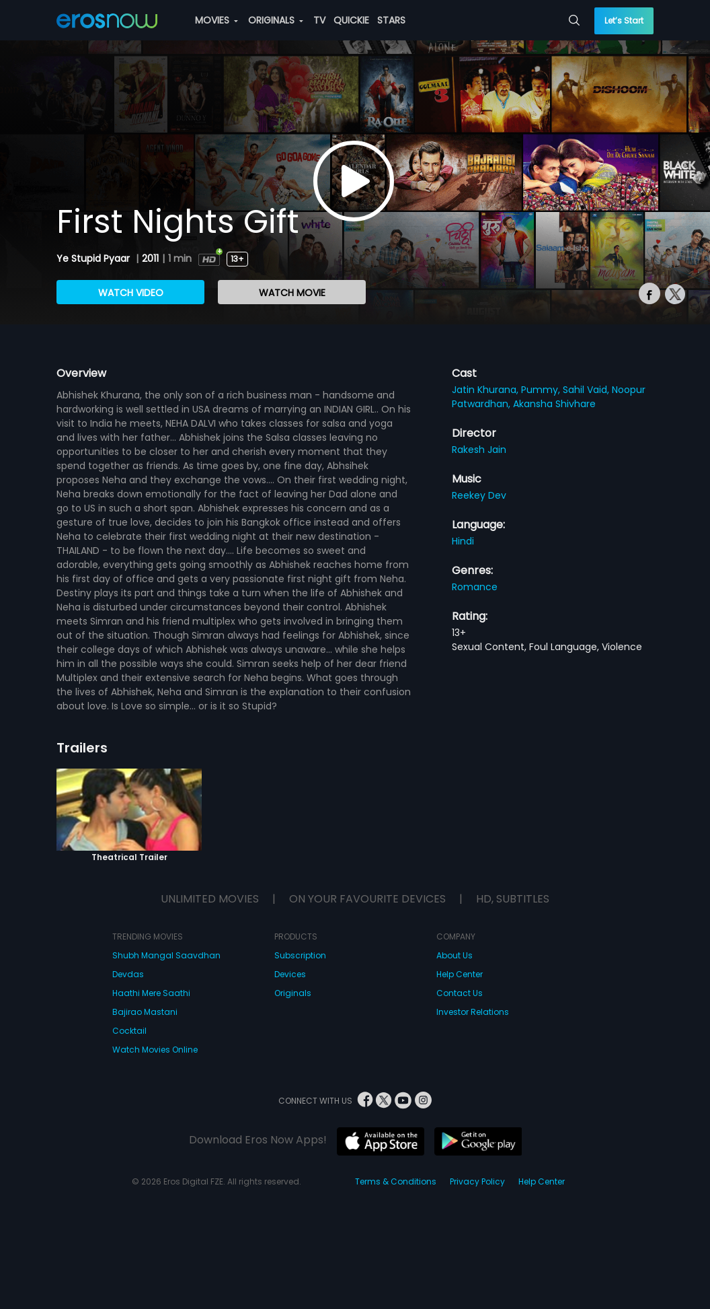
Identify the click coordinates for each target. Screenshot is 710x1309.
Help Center (459, 974)
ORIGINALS (275, 20)
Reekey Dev (479, 495)
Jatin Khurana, (486, 389)
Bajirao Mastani (145, 1012)
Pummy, (542, 389)
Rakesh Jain (479, 449)
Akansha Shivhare (554, 404)
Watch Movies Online (155, 1049)
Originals (292, 993)
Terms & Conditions (395, 1181)
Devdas (128, 974)
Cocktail (129, 1030)
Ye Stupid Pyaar (94, 258)
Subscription (300, 955)
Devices (290, 974)
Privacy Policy (477, 1181)
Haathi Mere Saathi (151, 993)
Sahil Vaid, (587, 389)
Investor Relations (472, 1012)
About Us (454, 955)
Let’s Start (623, 20)
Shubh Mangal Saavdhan (166, 955)
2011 (150, 258)
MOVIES (216, 20)
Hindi (463, 541)
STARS (391, 20)
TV (319, 20)
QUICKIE (351, 20)
